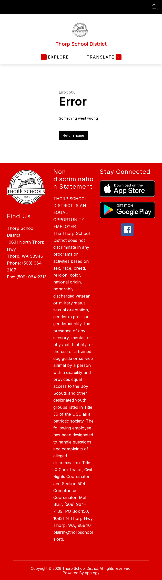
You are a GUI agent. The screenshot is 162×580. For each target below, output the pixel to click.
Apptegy (92, 573)
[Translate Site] (103, 57)
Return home (73, 135)
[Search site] (155, 7)
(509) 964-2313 (31, 276)
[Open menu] (55, 57)
